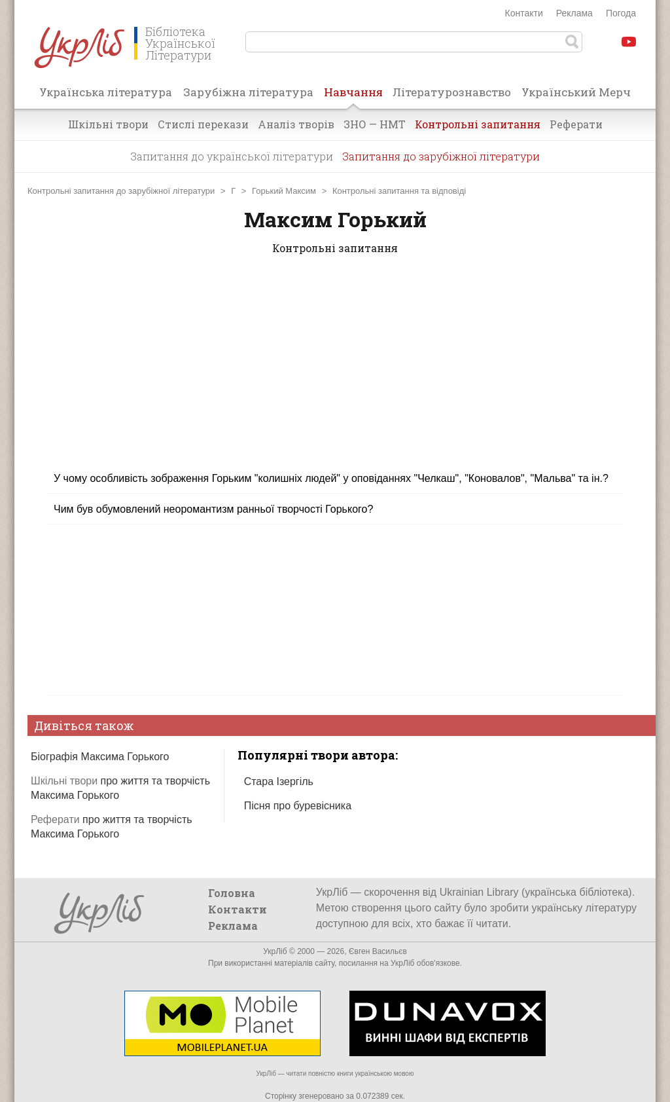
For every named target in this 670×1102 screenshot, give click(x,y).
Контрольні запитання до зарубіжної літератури (121, 191)
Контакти (524, 13)
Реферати (576, 124)
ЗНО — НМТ (375, 124)
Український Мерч (576, 92)
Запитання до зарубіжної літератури (441, 156)
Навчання (353, 96)
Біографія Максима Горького (100, 756)
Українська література (105, 92)
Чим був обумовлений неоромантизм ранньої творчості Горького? (213, 509)
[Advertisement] (335, 371)
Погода (621, 13)
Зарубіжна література (248, 92)
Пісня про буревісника (297, 805)
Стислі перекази (203, 124)
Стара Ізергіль (278, 781)
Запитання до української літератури (231, 156)
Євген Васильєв (378, 951)
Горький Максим (284, 191)
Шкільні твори (108, 124)
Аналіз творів (296, 124)
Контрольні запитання (477, 124)
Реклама (574, 13)
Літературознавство (452, 92)
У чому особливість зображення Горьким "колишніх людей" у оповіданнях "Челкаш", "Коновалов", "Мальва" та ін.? (331, 478)
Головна (231, 893)
